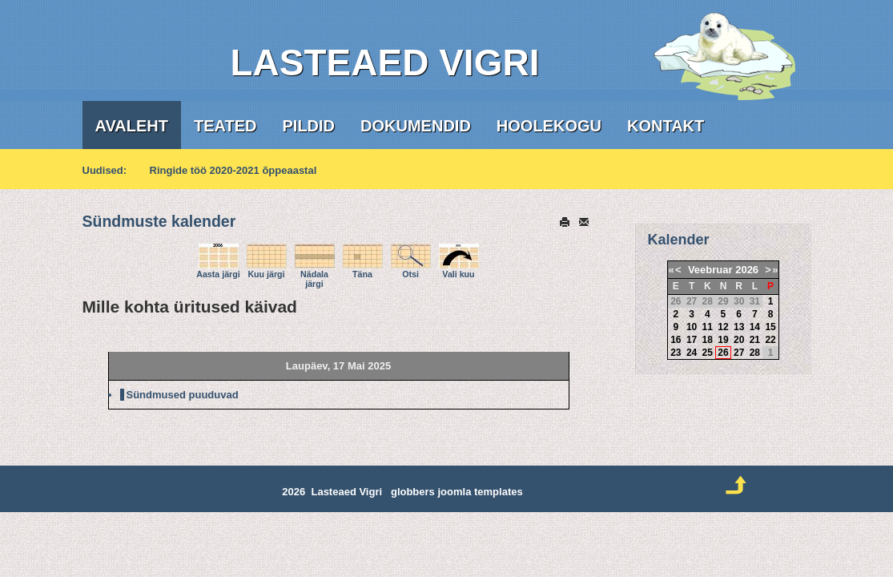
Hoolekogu (549, 126)
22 (770, 339)
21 (755, 339)
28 (755, 352)
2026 (746, 270)
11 (707, 327)
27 (739, 352)
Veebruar (710, 270)
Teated (225, 126)
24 (691, 352)
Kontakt (665, 126)
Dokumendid (415, 126)
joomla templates (479, 492)
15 (770, 327)
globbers (413, 492)
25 (707, 352)
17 (691, 339)
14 (755, 327)
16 (675, 339)
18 (707, 339)
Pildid (309, 126)
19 (723, 339)
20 (739, 339)
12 (723, 327)
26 (723, 352)
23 (675, 352)
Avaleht (131, 126)
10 (691, 327)
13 (739, 327)
